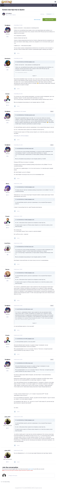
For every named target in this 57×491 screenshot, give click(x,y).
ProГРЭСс (7, 243)
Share (42, 14)
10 (8, 280)
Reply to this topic (49, 19)
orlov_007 (7, 416)
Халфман (9, 13)
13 (8, 69)
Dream (7, 94)
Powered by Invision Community (28, 489)
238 (7, 105)
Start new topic (37, 19)
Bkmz (7, 183)
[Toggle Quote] (15, 61)
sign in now (30, 469)
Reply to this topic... (13, 475)
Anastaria (7, 58)
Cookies (34, 486)
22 (8, 36)
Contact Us (29, 486)
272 (7, 194)
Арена (14, 14)
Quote (18, 53)
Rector (7, 269)
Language (23, 486)
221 (7, 428)
